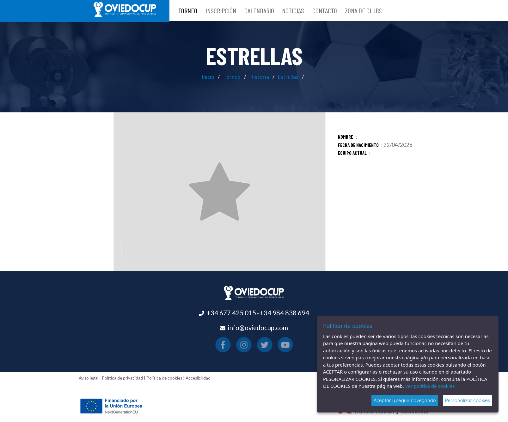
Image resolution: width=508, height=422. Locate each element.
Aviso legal (88, 378)
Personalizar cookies (467, 400)
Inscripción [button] (220, 10)
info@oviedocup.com (258, 327)
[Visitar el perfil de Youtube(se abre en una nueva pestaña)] (267, 344)
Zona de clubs (363, 10)
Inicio (208, 76)
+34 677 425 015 (231, 313)
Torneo (232, 76)
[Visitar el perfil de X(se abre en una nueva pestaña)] (258, 344)
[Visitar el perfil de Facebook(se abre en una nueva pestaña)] (240, 344)
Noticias (293, 10)
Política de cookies (164, 378)
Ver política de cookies (430, 386)
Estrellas (288, 76)
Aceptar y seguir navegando (405, 400)
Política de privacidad (122, 378)
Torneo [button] (187, 10)
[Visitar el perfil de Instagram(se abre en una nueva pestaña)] (249, 344)
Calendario (259, 10)
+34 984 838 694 (284, 313)
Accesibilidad (198, 378)
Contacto (324, 10)
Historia (259, 76)
